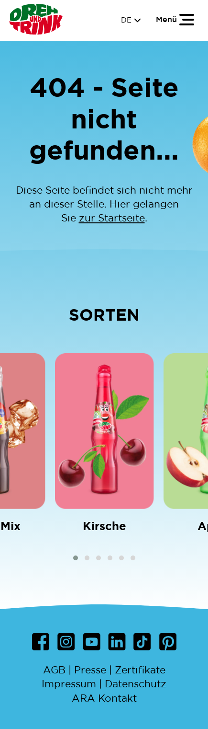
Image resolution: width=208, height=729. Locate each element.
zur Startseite (112, 217)
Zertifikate (140, 669)
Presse (90, 669)
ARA (83, 698)
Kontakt (117, 698)
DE (131, 19)
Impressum (69, 683)
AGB (54, 669)
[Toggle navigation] (176, 19)
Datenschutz (135, 683)
